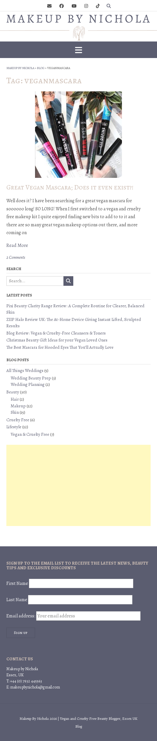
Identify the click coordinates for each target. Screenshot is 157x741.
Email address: (73, 616)
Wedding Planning (28, 384)
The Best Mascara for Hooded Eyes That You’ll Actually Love (60, 347)
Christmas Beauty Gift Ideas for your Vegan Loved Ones (56, 340)
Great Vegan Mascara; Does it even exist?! (70, 187)
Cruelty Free (17, 420)
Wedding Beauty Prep (31, 378)
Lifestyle (13, 427)
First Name (17, 583)
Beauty (12, 392)
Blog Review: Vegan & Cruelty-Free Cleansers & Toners (56, 333)
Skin (15, 412)
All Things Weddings (24, 370)
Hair (15, 399)
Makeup (18, 406)
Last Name (16, 600)
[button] (78, 49)
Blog (78, 726)
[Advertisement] (78, 485)
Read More (17, 245)
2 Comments (15, 257)
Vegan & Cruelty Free (30, 434)
